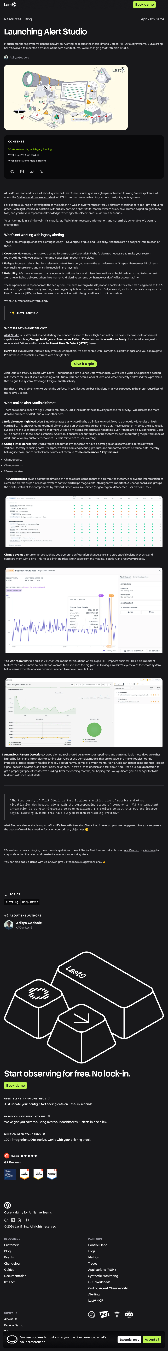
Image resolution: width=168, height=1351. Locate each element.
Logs (91, 1251)
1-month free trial (72, 825)
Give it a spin (84, 364)
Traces (92, 1263)
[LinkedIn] (22, 171)
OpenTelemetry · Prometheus (27, 1098)
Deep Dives (30, 902)
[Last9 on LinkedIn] (13, 1220)
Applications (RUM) (102, 1270)
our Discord (131, 850)
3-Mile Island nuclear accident (36, 197)
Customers (12, 1245)
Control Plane (97, 1245)
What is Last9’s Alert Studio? (23, 155)
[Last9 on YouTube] (27, 1220)
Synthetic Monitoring (103, 1276)
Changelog (12, 1263)
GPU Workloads (99, 1282)
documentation (146, 767)
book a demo (29, 862)
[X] (41, 171)
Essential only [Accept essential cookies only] (129, 1340)
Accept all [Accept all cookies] (152, 1339)
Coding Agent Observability (108, 1288)
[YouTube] (31, 171)
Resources (12, 19)
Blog (28, 19)
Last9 (50, 372)
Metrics (93, 1257)
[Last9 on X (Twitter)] (20, 1220)
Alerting (11, 902)
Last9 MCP (95, 1300)
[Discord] (12, 171)
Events (9, 1257)
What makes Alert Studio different (27, 160)
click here (149, 850)
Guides (9, 1270)
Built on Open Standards (24, 1134)
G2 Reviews (12, 1162)
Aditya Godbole (19, 57)
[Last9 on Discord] (6, 1220)
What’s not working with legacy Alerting (29, 149)
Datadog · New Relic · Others (27, 1116)
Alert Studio (11, 335)
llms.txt (9, 1282)
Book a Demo (13, 1325)
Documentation (15, 1276)
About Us (10, 1319)
